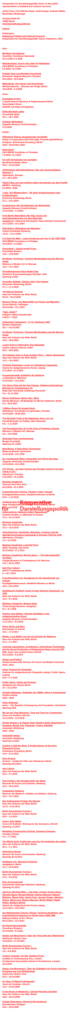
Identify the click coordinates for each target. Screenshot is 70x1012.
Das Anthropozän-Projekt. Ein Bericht (21, 801)
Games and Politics (12, 659)
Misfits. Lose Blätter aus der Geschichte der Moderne (29, 636)
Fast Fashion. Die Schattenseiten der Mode (24, 781)
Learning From (31, 545)
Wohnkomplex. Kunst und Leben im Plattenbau (26, 63)
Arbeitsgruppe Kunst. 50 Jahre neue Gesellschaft (27, 502)
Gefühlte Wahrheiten (12, 122)
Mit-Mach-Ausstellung (13, 53)
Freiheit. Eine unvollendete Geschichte (21, 73)
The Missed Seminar (12, 292)
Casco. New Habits (11, 821)
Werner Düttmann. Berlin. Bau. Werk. (20, 398)
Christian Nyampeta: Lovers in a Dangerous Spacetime (30, 365)
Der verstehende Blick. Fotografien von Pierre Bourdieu (30, 459)
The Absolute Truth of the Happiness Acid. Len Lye (27, 418)
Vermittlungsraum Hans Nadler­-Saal (20, 271)
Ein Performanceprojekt (14, 925)
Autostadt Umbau (11, 735)
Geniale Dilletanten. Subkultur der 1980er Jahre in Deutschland (34, 692)
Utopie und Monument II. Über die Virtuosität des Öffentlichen (33, 936)
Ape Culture (8, 768)
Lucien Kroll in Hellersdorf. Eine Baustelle (23, 345)
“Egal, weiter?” (10, 312)
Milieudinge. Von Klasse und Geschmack (22, 84)
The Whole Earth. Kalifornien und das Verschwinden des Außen (34, 841)
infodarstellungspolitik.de (16, 24)
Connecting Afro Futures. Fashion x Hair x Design (27, 492)
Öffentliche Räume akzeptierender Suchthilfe (24, 137)
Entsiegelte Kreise (11, 99)
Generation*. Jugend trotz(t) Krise (19, 249)
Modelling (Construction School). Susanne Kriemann (28, 831)
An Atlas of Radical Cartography (18, 981)
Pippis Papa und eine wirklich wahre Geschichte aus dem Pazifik (34, 183)
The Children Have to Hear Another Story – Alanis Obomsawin (33, 355)
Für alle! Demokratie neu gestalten (19, 160)
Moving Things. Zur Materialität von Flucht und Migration (31, 302)
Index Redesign (10, 702)
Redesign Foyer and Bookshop (18, 438)
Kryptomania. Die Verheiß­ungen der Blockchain (26, 205)
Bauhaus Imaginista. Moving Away (19, 603)
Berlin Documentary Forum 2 (16, 872)
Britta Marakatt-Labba (13, 111)
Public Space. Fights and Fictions (19, 682)
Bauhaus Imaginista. (13, 545)
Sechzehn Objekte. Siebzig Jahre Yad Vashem (25, 282)
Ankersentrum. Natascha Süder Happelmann (24, 512)
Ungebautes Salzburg (13, 791)
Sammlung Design (11, 851)
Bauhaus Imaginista (12, 482)
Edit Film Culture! (11, 568)
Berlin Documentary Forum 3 (16, 811)
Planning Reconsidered (34, 1002)
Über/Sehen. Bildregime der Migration (21, 228)
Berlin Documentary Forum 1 (16, 946)
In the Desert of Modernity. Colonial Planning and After (29, 991)
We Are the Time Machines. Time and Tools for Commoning (32, 713)
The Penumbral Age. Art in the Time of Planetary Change (30, 428)
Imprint (6, 29)
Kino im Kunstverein (12, 882)
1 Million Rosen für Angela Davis (18, 408)
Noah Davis (8, 150)
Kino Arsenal (8, 758)
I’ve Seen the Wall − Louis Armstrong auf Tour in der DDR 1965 (33, 238)
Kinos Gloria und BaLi (13, 626)
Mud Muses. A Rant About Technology (21, 449)
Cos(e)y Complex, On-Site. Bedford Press (23, 956)
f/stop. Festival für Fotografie (17, 669)
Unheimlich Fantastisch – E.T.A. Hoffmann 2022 (26, 322)
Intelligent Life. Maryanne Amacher (19, 862)
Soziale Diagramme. (12, 1002)
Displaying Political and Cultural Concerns (23, 36)
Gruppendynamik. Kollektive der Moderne (23, 375)
